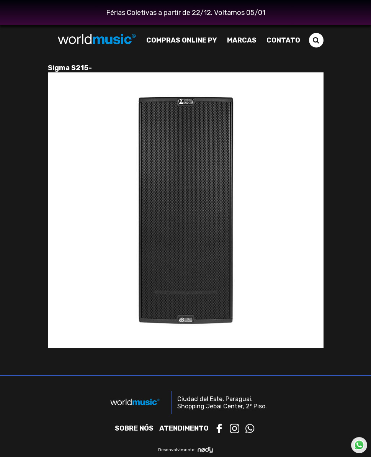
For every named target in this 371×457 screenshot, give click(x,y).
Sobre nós (134, 428)
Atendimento (184, 428)
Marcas (242, 40)
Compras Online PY (181, 40)
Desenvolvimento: (185, 450)
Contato (283, 40)
